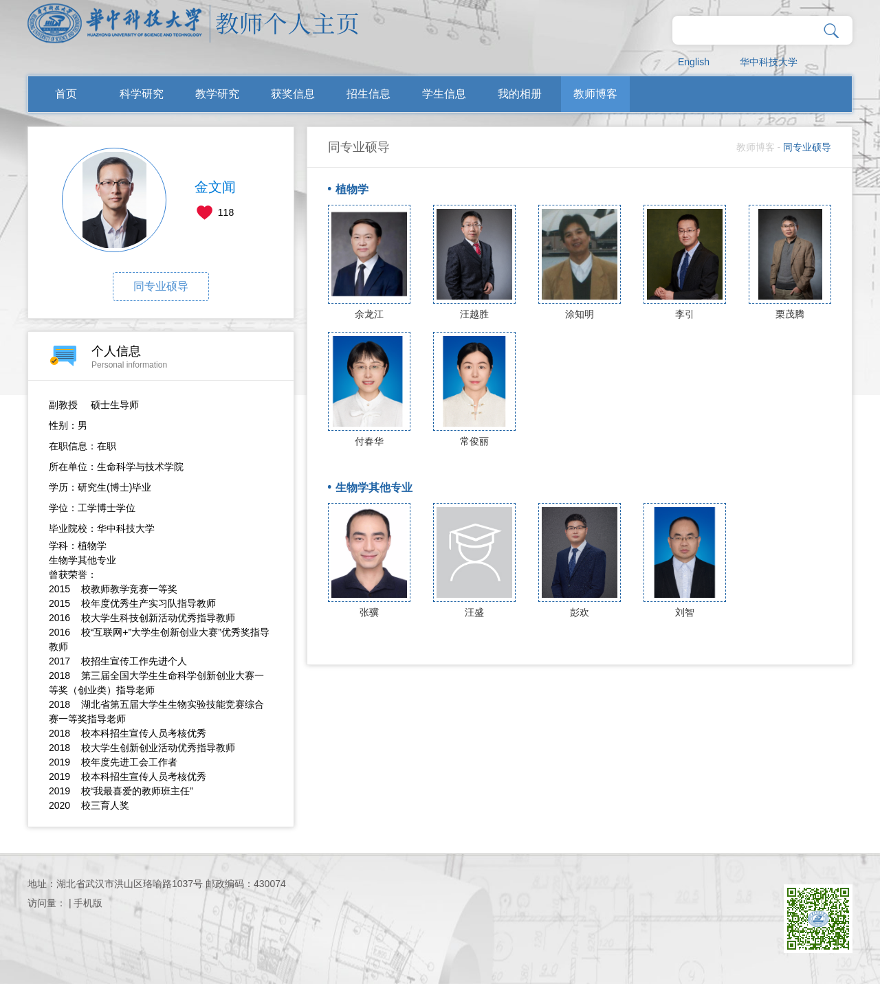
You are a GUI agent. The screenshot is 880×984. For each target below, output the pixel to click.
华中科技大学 (769, 61)
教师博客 (595, 94)
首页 (66, 94)
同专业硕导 (160, 286)
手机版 (88, 902)
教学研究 (217, 94)
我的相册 (520, 94)
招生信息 (368, 94)
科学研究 (142, 94)
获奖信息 (293, 94)
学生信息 (444, 94)
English (694, 61)
